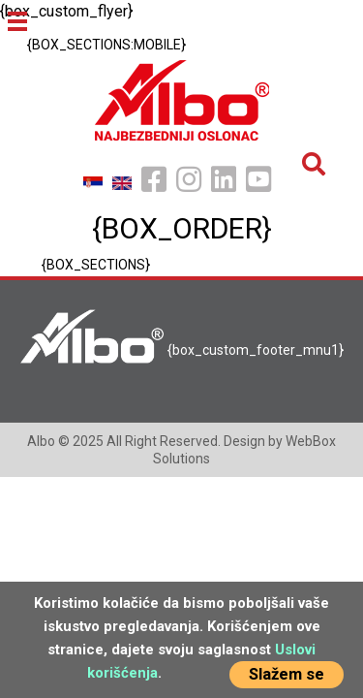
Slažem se (286, 674)
